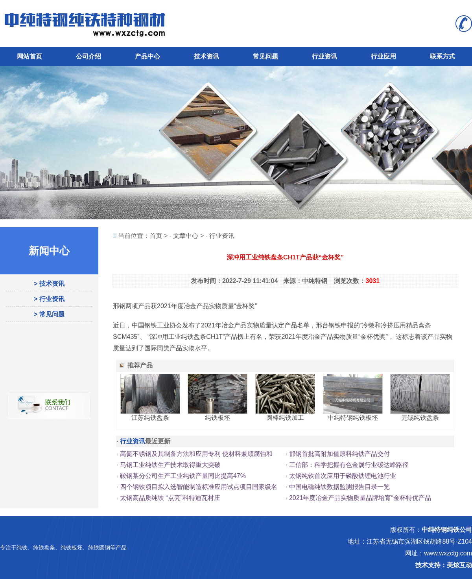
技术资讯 (206, 56)
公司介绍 (88, 56)
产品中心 (147, 56)
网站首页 (29, 56)
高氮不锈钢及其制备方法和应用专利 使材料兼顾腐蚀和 (196, 453)
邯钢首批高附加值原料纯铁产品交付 (339, 453)
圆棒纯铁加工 (285, 417)
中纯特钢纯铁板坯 (353, 417)
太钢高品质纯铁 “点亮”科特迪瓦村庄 (170, 497)
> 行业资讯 (49, 299)
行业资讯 (324, 56)
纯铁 (22, 547)
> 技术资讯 (49, 283)
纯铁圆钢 (99, 547)
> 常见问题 (49, 314)
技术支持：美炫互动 (443, 565)
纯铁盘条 (44, 547)
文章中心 (185, 235)
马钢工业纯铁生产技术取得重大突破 (170, 464)
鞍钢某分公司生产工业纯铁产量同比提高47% (183, 475)
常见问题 (265, 56)
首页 (155, 235)
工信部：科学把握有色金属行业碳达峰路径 (349, 464)
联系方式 (442, 56)
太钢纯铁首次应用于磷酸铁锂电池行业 (342, 475)
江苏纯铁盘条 (150, 417)
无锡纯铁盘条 (420, 417)
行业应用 (383, 56)
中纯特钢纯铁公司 (447, 529)
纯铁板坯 (217, 417)
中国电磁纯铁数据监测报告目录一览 (339, 486)
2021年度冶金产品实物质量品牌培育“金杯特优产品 (360, 497)
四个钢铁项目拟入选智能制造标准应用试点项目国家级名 (198, 486)
